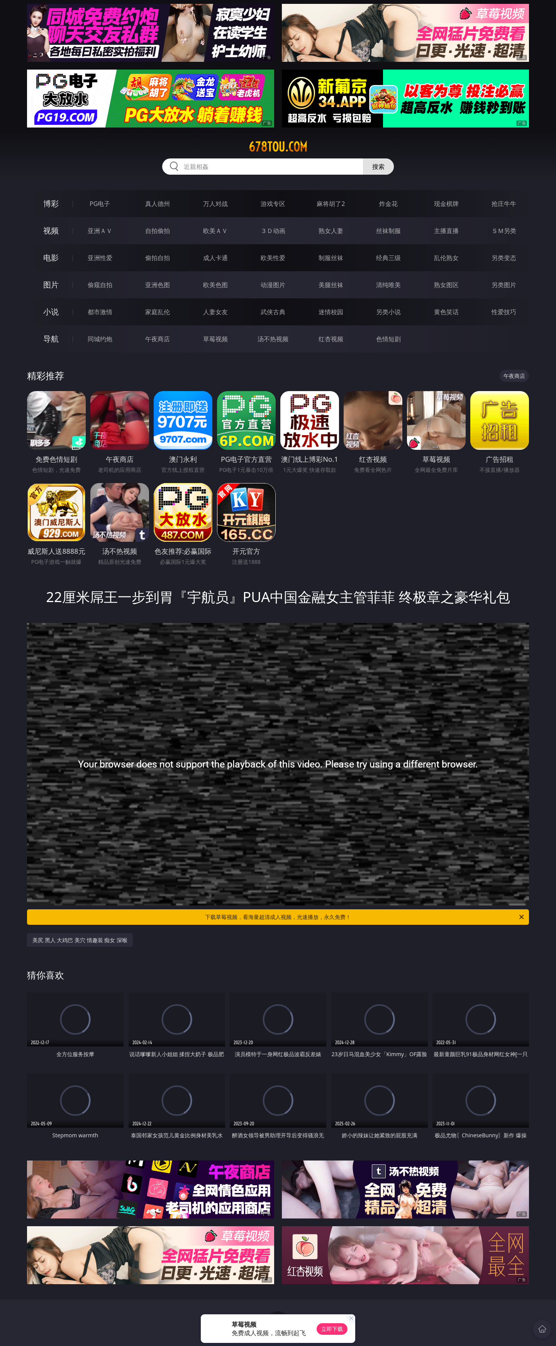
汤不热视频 (273, 339)
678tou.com (278, 147)
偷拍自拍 (157, 258)
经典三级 (388, 258)
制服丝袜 (331, 258)
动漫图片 (273, 285)
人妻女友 (215, 312)
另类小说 (388, 312)
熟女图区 (446, 285)
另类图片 (504, 285)
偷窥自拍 (100, 285)
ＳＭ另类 (504, 230)
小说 (51, 311)
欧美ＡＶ (215, 230)
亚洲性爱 (100, 258)
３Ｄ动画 (273, 230)
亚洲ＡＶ (100, 230)
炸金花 (388, 203)
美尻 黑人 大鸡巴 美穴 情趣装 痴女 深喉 (79, 940)
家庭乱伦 (157, 312)
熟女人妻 (331, 230)
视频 (51, 230)
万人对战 (215, 203)
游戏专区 (273, 203)
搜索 (378, 166)
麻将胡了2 (331, 203)
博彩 (51, 203)
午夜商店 (157, 339)
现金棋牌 (446, 203)
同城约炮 (100, 339)
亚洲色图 (157, 285)
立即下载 (332, 1328)
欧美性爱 (273, 258)
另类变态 (504, 258)
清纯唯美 (388, 285)
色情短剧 (388, 339)
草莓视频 (215, 339)
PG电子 (100, 203)
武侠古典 (273, 312)
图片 (51, 284)
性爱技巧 (504, 312)
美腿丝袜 (331, 285)
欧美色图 (215, 285)
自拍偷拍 (157, 230)
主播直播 (446, 230)
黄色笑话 (446, 312)
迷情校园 (331, 312)
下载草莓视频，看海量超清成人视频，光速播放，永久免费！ (365, 917)
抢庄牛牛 (504, 203)
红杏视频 (331, 339)
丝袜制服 (388, 230)
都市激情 (100, 312)
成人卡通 (215, 258)
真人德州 (157, 203)
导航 (51, 339)
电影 (51, 257)
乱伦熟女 (446, 258)
